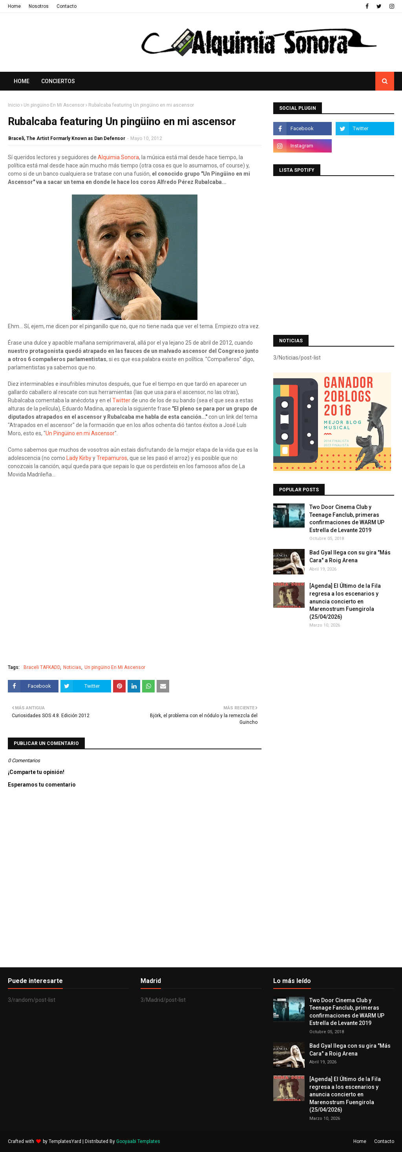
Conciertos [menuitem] (58, 81)
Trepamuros (112, 458)
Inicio (14, 105)
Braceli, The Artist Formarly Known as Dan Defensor (66, 138)
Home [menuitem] (21, 81)
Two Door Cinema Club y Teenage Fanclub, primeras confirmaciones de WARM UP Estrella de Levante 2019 (346, 518)
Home (14, 6)
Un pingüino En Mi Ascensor (54, 105)
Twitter (121, 400)
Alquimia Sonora (118, 157)
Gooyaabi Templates (138, 1141)
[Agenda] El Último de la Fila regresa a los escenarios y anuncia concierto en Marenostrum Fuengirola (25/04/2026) (345, 601)
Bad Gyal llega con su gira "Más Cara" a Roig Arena (350, 556)
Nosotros (39, 6)
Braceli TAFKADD (42, 667)
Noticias (72, 667)
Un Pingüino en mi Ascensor (80, 433)
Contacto (67, 6)
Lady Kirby (78, 458)
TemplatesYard (65, 1141)
